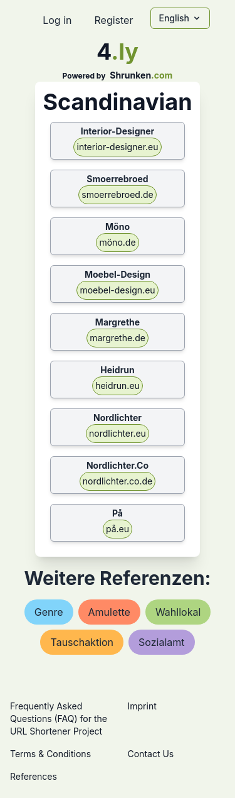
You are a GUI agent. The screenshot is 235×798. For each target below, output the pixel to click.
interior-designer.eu (117, 146)
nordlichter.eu (117, 433)
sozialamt (161, 642)
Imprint (142, 706)
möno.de (117, 242)
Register (113, 20)
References (33, 776)
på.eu (117, 528)
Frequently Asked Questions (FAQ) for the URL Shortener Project (58, 718)
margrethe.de (117, 337)
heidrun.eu (117, 385)
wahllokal (178, 612)
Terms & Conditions (50, 753)
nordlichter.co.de (118, 481)
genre (48, 612)
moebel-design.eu (117, 290)
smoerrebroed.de (117, 194)
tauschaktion (81, 642)
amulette (109, 612)
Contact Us (151, 753)
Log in (57, 20)
